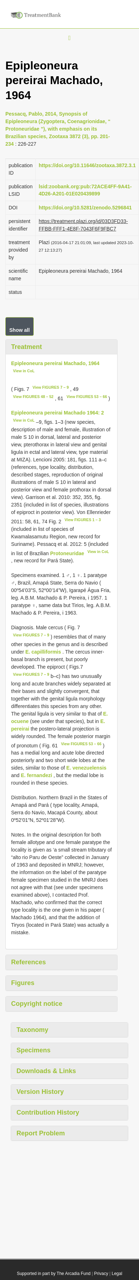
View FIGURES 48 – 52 (33, 396)
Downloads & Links (46, 1071)
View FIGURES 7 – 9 (51, 387)
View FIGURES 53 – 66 (87, 396)
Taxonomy (32, 1029)
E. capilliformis (43, 652)
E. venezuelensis (86, 768)
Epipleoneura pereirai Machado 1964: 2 (57, 413)
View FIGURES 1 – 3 (82, 520)
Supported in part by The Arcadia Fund (54, 1273)
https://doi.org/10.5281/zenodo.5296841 (85, 207)
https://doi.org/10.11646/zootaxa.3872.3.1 (87, 165)
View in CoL (23, 371)
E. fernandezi (36, 775)
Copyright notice (36, 1003)
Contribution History (47, 1112)
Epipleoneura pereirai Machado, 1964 (55, 363)
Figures (22, 982)
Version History (40, 1091)
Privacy (101, 1273)
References (28, 962)
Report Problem (40, 1133)
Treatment (26, 346)
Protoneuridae (67, 553)
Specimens (33, 1050)
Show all (19, 330)
